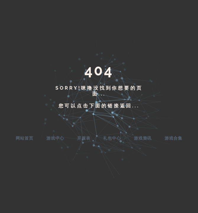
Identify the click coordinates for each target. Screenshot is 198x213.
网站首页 (24, 138)
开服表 (83, 138)
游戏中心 (55, 138)
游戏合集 (173, 138)
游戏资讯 (143, 138)
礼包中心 (112, 138)
